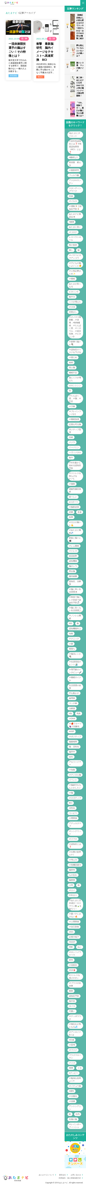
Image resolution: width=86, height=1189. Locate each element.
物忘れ (40, 77)
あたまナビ (11, 13)
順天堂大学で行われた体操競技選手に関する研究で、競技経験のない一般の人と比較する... (18, 65)
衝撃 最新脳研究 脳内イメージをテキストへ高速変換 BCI (44, 51)
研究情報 (13, 76)
